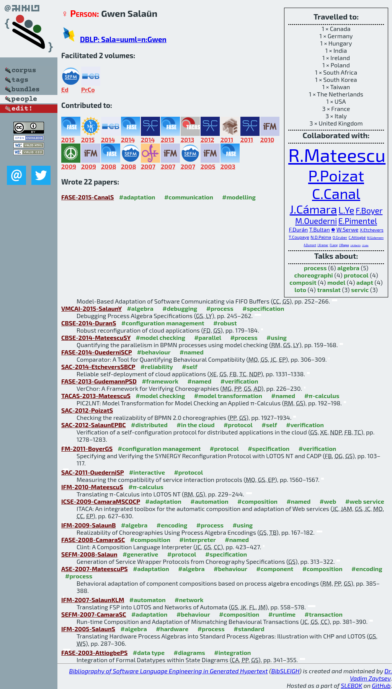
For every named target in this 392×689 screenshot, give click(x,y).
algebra (348, 267)
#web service (364, 501)
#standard (249, 628)
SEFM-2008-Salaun (89, 554)
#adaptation (137, 197)
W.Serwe (347, 229)
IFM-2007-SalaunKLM (92, 599)
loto (300, 289)
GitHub (381, 685)
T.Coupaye (299, 237)
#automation (209, 501)
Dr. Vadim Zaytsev (371, 674)
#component (274, 568)
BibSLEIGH (285, 670)
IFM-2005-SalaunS (88, 628)
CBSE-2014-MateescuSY (96, 337)
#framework (160, 381)
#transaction (324, 614)
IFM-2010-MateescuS (92, 486)
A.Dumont (310, 245)
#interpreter (197, 539)
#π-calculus (322, 395)
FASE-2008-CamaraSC (93, 539)
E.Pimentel (357, 220)
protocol (356, 275)
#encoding (172, 525)
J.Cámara (313, 209)
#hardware (172, 628)
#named (192, 352)
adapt (364, 282)
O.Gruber (340, 237)
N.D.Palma (320, 237)
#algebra (140, 308)
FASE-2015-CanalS (87, 197)
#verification (239, 381)
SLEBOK (351, 685)
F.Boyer (369, 210)
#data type (149, 652)
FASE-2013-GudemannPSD (99, 381)
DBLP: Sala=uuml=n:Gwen (123, 39)
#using (276, 337)
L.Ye (346, 210)
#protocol (238, 424)
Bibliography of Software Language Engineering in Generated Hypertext (168, 670)
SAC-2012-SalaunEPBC (93, 424)
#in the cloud (195, 424)
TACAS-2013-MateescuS (96, 395)
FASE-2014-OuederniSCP (96, 352)
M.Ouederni (316, 220)
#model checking (160, 337)
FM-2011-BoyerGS (87, 448)
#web (328, 501)
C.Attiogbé (357, 237)
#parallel (207, 337)
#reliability (156, 366)
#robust (225, 323)
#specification (263, 308)
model (336, 282)
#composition (257, 501)
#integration (232, 652)
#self (190, 366)
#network (189, 599)
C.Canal (336, 193)
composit (302, 282)
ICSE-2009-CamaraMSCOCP (100, 501)
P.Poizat (336, 175)
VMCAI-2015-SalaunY (91, 308)
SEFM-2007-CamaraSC (93, 614)
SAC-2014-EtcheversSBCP (98, 366)
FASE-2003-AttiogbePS (94, 652)
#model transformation (228, 395)
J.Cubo (365, 245)
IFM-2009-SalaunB (88, 525)
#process (220, 308)
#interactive (147, 472)
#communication (188, 197)
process (315, 267)
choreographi (313, 275)
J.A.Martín (355, 245)
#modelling (238, 197)
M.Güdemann (375, 237)
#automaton (147, 599)
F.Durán (298, 229)
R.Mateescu (336, 155)
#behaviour (154, 352)
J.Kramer (322, 245)
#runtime (282, 614)
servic (360, 289)
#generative (140, 554)
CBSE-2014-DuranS (88, 323)
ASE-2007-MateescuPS (94, 568)
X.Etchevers (372, 229)
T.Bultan (319, 229)
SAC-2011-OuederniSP (92, 472)
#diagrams (189, 652)
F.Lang (334, 245)
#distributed (149, 424)
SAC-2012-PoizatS (87, 410)
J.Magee (344, 245)
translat (329, 289)
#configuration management (162, 323)
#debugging (179, 308)
